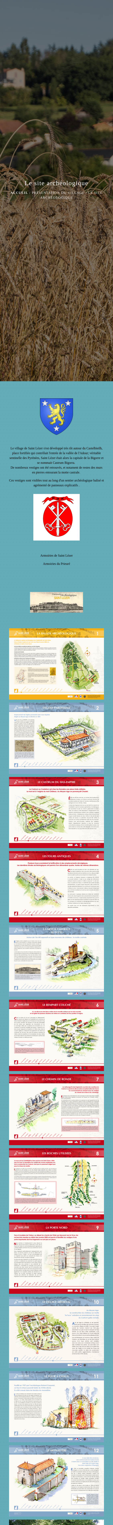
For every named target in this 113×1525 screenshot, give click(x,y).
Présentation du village (58, 192)
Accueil (19, 192)
